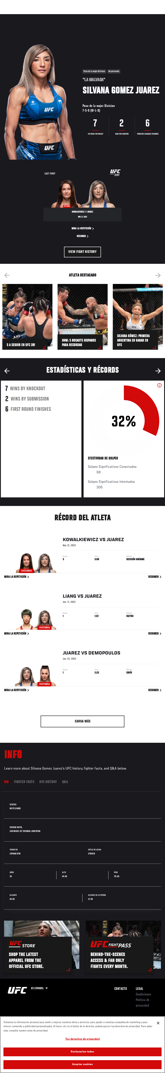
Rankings (31, 16)
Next (158, 275)
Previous (7, 275)
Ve (121, 16)
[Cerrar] (158, 1027)
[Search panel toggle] (151, 16)
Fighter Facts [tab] (24, 782)
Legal (139, 989)
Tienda (140, 16)
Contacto (120, 989)
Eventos (12, 16)
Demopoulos (104, 653)
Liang (69, 597)
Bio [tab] (6, 782)
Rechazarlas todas (82, 1056)
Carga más (82, 721)
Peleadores (51, 16)
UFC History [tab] (48, 782)
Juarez (115, 540)
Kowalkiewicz (80, 540)
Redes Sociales (102, 18)
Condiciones (143, 994)
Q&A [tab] (65, 782)
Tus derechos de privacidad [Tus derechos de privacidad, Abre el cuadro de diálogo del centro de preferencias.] (82, 1044)
